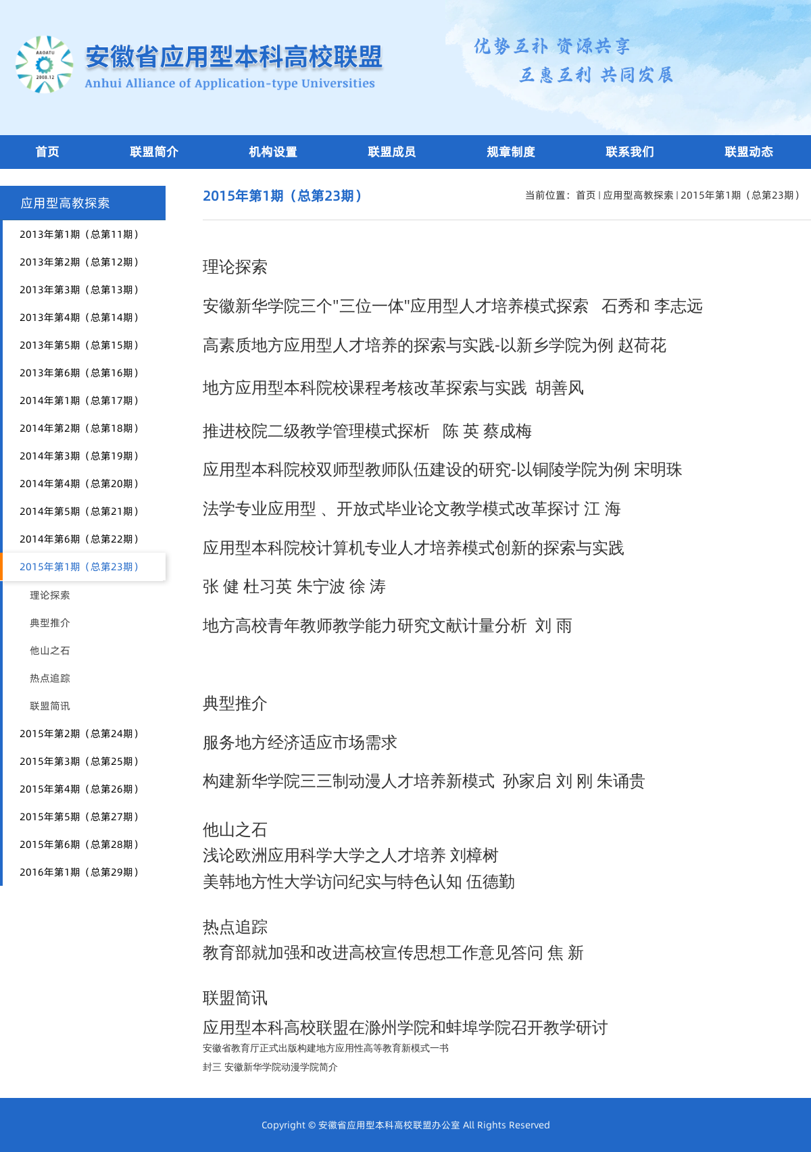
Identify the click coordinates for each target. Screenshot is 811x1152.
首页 (586, 195)
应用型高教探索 (638, 195)
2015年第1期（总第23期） (742, 195)
